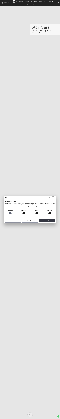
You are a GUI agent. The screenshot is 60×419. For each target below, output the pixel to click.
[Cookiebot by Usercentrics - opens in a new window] (50, 197)
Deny (13, 220)
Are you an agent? (30, 4)
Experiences (26, 1)
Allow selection (30, 220)
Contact (37, 4)
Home (14, 1)
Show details (50, 217)
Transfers (40, 1)
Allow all (47, 220)
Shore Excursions (33, 1)
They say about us (50, 1)
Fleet (44, 1)
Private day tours (19, 1)
